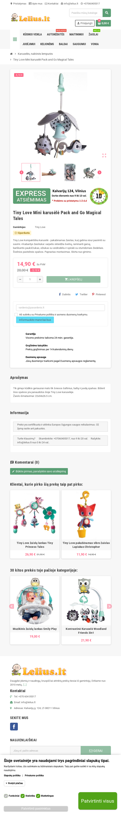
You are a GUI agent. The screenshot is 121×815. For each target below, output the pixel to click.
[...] (24, 684)
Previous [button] (11, 606)
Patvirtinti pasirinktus (35, 808)
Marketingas (47, 795)
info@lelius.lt (69, 3)
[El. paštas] (45, 751)
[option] (34, 524)
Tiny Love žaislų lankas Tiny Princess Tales (35, 544)
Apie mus (35, 3)
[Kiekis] (30, 279)
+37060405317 (90, 3)
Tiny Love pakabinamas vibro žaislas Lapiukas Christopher (86, 544)
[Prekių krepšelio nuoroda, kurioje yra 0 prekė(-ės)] (103, 23)
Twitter (81, 294)
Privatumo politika (34, 775)
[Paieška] (90, 13)
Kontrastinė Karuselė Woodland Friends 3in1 (86, 630)
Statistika (30, 795)
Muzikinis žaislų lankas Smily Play (35, 628)
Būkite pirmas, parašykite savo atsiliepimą (39, 471)
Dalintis (65, 294)
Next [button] (109, 606)
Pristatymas (18, 3)
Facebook (14, 726)
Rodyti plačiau (15, 783)
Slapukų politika (12, 775)
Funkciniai (14, 795)
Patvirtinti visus (97, 801)
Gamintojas (19, 227)
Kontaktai (51, 3)
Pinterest (99, 294)
